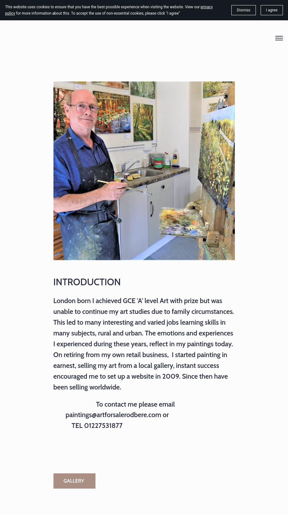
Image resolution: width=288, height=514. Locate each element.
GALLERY (74, 481)
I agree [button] (271, 10)
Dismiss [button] (243, 10)
